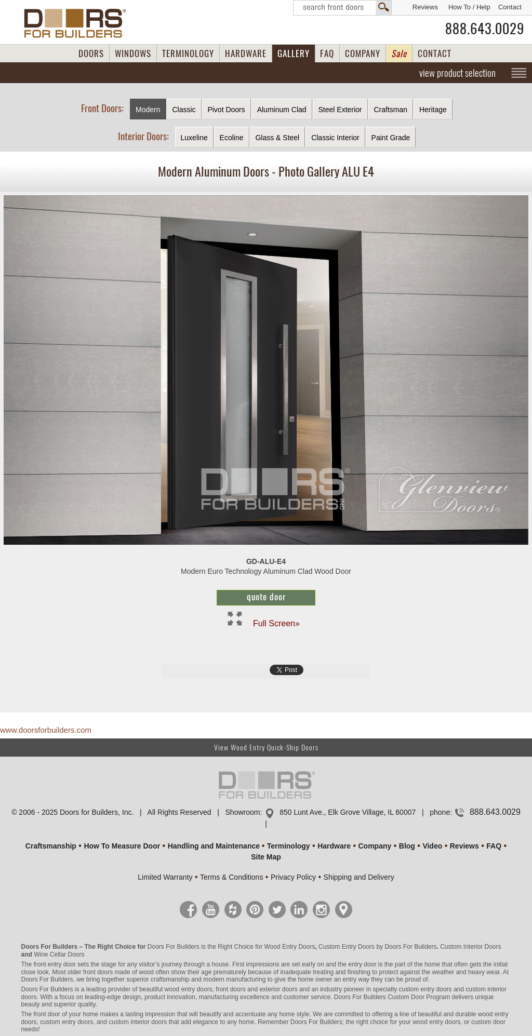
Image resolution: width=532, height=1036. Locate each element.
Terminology (288, 846)
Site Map (266, 857)
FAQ (327, 53)
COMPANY (362, 53)
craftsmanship (170, 979)
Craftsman (390, 109)
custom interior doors (138, 1022)
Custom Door (406, 997)
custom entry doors (425, 989)
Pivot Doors (226, 109)
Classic (183, 109)
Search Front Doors (342, 8)
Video (432, 846)
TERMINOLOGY (188, 53)
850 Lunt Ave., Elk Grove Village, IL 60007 (348, 812)
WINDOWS (133, 53)
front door (46, 1014)
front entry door (54, 964)
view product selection (457, 72)
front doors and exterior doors (256, 989)
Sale (399, 53)
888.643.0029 (484, 28)
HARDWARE (246, 53)
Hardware (334, 846)
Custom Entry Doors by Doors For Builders (377, 946)
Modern (148, 109)
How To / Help (469, 7)
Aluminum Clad (282, 109)
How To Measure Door (122, 846)
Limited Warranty (165, 877)
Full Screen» (276, 622)
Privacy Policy (293, 877)
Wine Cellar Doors (59, 954)
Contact (510, 7)
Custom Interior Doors (470, 946)
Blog (407, 846)
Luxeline (194, 137)
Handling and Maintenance (214, 846)
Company (374, 846)
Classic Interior (335, 137)
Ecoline (232, 137)
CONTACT (434, 53)
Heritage (433, 109)
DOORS (91, 53)
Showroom (242, 812)
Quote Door (266, 596)
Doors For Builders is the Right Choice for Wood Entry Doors (231, 946)
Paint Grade (390, 137)
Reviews (425, 7)
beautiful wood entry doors (175, 989)
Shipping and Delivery (359, 877)
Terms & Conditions (231, 877)
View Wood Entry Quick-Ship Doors (266, 747)
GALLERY (293, 53)
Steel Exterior (340, 109)
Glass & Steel (277, 137)
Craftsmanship (50, 846)
